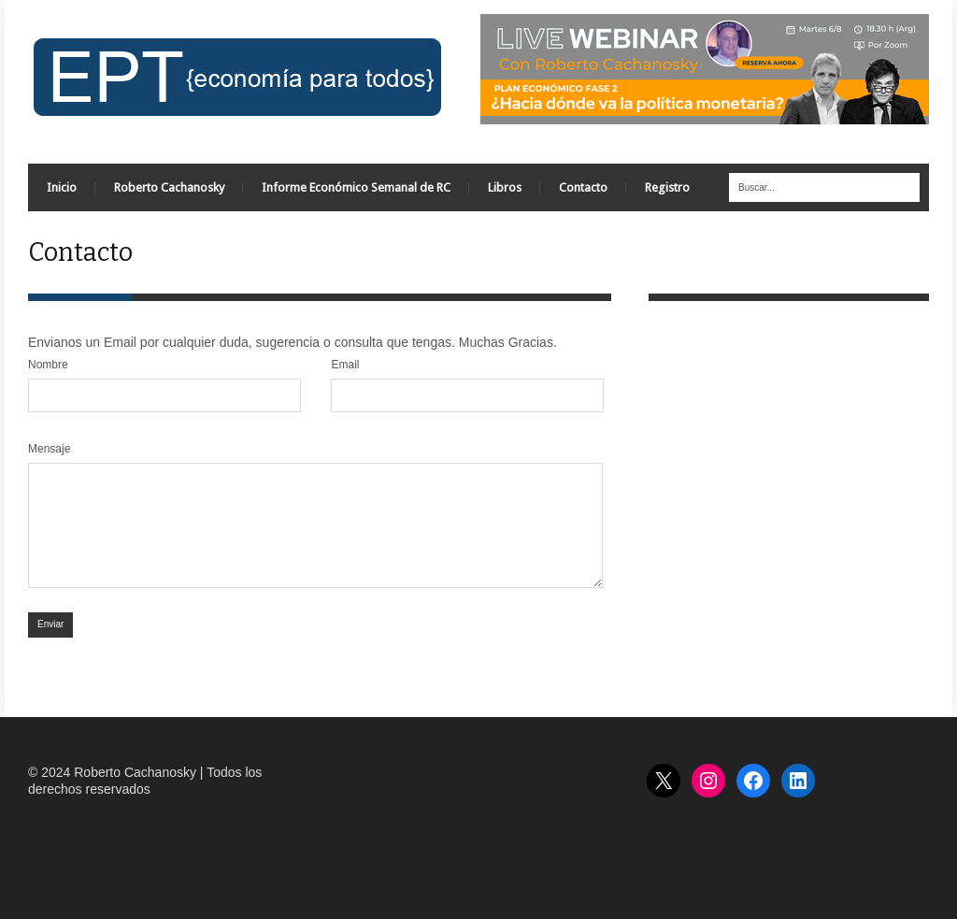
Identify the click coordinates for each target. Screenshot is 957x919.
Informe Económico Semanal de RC (356, 187)
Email (345, 364)
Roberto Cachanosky (169, 187)
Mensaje (49, 448)
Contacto (583, 187)
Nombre (48, 364)
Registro (667, 187)
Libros (504, 187)
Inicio (62, 187)
